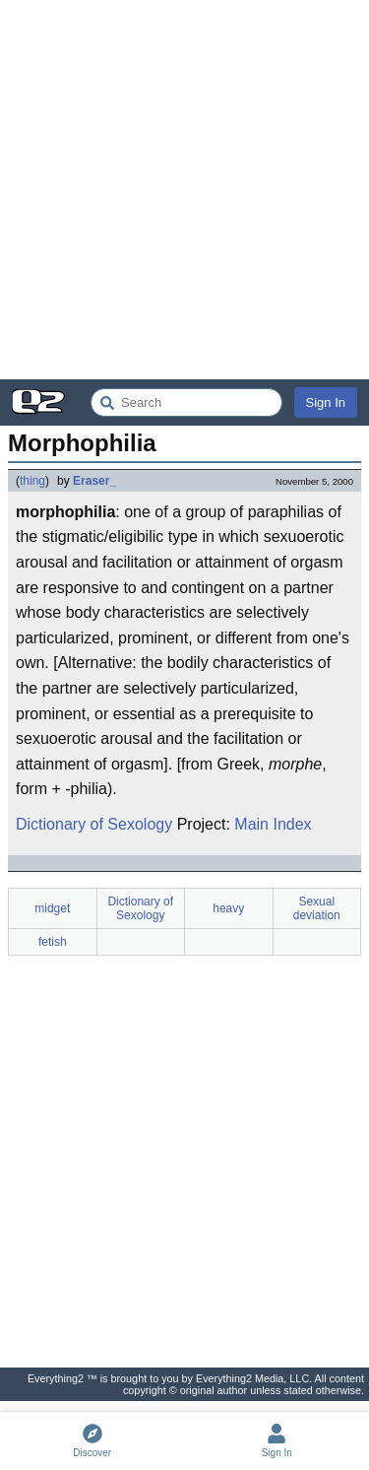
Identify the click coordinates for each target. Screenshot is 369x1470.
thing (32, 481)
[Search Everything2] (186, 402)
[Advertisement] (184, 189)
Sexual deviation (316, 908)
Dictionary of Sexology (94, 824)
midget (52, 908)
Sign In (325, 402)
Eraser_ (94, 481)
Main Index (272, 824)
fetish (52, 942)
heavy (228, 908)
